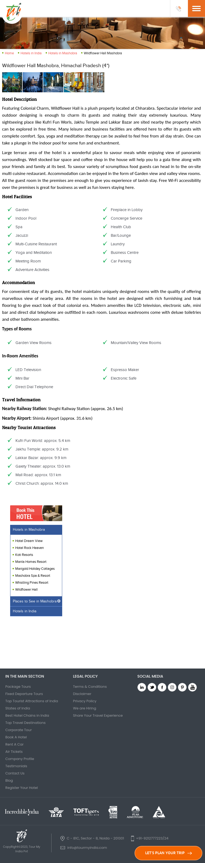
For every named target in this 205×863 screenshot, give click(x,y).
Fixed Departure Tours (24, 693)
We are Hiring (84, 708)
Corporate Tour (18, 729)
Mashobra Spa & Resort (32, 576)
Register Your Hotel (21, 787)
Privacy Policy (84, 701)
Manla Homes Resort (30, 562)
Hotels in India (31, 53)
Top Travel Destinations (25, 722)
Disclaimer (82, 693)
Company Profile (19, 758)
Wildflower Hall (26, 589)
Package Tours (18, 686)
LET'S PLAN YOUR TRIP (168, 853)
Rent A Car (14, 744)
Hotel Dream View (29, 541)
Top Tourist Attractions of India (31, 701)
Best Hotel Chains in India (27, 715)
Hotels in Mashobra (62, 53)
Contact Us (15, 773)
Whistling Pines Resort (31, 583)
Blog (9, 780)
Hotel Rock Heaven (29, 548)
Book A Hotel (16, 737)
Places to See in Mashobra (35, 601)
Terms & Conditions (90, 686)
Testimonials (16, 766)
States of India (17, 708)
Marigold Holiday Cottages (35, 569)
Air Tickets (14, 751)
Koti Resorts (24, 555)
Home (9, 53)
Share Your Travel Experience (98, 715)
